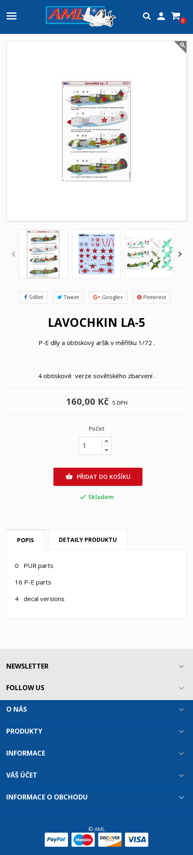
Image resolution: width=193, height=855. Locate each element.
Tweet (68, 297)
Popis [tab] (25, 540)
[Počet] (90, 446)
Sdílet (33, 297)
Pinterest (151, 297)
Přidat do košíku (97, 477)
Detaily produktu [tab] (88, 539)
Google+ (108, 297)
